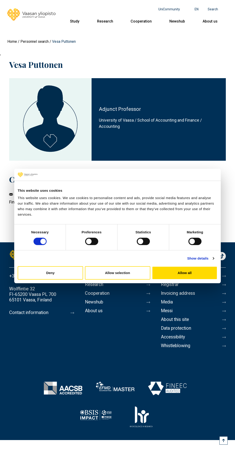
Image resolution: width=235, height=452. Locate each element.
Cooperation (141, 21)
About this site (175, 319)
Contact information (29, 312)
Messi (167, 311)
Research (105, 21)
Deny (50, 273)
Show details (198, 258)
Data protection (177, 328)
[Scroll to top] (223, 440)
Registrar (170, 284)
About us (210, 21)
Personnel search (34, 41)
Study (74, 21)
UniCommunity (169, 9)
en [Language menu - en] (197, 9)
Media (167, 302)
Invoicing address (178, 293)
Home (12, 41)
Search (213, 9)
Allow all (185, 273)
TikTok (222, 256)
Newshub (177, 21)
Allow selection (117, 273)
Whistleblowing (176, 346)
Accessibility (174, 337)
